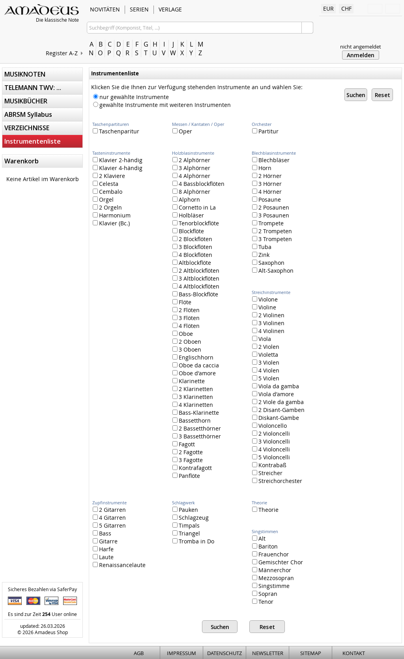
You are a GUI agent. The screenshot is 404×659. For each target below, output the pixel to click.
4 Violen (265, 370)
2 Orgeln (107, 207)
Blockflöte (188, 231)
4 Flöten (186, 326)
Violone (265, 299)
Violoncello (269, 425)
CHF (346, 8)
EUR (328, 8)
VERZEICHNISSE (26, 128)
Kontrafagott (192, 468)
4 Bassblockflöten (198, 183)
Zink (260, 254)
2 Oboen (186, 341)
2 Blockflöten (192, 239)
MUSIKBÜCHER (25, 101)
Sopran (264, 593)
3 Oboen (186, 349)
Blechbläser (271, 160)
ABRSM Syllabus (28, 114)
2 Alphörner (191, 160)
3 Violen (265, 362)
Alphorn (186, 199)
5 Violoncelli (271, 457)
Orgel (103, 199)
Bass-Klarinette (195, 412)
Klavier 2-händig (117, 160)
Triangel (186, 533)
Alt (259, 538)
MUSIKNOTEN (24, 74)
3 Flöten (186, 318)
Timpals (186, 525)
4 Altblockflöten (195, 286)
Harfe (103, 549)
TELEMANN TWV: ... (32, 87)
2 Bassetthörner (196, 428)
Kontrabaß (269, 465)
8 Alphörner (191, 191)
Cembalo (107, 191)
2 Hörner (267, 176)
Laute (103, 557)
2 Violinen (268, 315)
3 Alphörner (191, 168)
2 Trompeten (272, 231)
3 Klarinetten (192, 397)
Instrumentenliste (32, 141)
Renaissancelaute (119, 565)
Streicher (267, 473)
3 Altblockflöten (195, 278)
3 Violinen (268, 323)
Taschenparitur (116, 131)
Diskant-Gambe (275, 417)
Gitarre (105, 541)
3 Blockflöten (192, 247)
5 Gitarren (109, 525)
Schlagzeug (190, 517)
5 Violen (265, 378)
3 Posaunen (270, 215)
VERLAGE (170, 9)
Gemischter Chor (277, 562)
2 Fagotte (187, 452)
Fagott (183, 444)
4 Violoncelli (271, 449)
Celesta (105, 183)
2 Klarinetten (192, 389)
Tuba (261, 247)
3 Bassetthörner (196, 436)
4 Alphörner (191, 176)
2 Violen (265, 346)
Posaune (266, 199)
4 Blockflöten (192, 254)
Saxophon (268, 262)
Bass (102, 533)
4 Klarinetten (192, 404)
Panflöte (186, 475)
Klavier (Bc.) (111, 223)
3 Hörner (267, 183)
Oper (182, 131)
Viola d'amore (273, 394)
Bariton (265, 546)
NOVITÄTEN (105, 9)
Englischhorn (192, 357)
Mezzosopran (273, 578)
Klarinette (188, 381)
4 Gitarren (109, 517)
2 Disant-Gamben (278, 410)
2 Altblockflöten (195, 270)
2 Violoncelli (271, 433)
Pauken (185, 509)
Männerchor (271, 570)
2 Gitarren (109, 509)
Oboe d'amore (194, 373)
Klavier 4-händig (117, 168)
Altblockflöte (191, 262)
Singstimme (271, 586)
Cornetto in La (194, 207)
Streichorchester (277, 481)
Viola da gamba (275, 386)
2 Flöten (186, 310)
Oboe (182, 333)
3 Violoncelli (271, 441)
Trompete (268, 223)
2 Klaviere (109, 176)
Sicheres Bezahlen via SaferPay (42, 589)
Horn (261, 168)
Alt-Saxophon (273, 270)
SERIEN (139, 9)
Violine (264, 307)
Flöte (181, 302)
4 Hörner (267, 191)
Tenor (262, 601)
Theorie (265, 509)
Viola (261, 339)
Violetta (265, 354)
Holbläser (188, 215)
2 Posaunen (270, 207)
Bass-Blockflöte (195, 294)
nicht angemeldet (360, 46)
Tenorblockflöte (195, 223)
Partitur (265, 131)
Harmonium (112, 215)
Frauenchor (270, 554)
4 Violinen (268, 331)
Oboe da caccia (195, 365)
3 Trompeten (272, 239)
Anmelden (360, 55)
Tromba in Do (193, 541)
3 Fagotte (187, 460)
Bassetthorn (191, 420)
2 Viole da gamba (278, 402)
